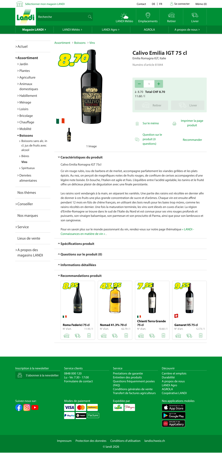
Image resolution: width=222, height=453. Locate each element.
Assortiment (27, 57)
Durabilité (168, 377)
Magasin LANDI (33, 30)
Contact (141, 4)
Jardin (23, 64)
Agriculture (27, 77)
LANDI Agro (109, 30)
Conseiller (25, 203)
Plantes (24, 70)
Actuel (22, 46)
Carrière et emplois (174, 373)
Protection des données (90, 441)
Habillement (28, 95)
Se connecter (181, 3)
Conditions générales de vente (133, 389)
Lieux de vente (28, 238)
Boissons (26, 135)
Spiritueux (28, 168)
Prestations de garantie (128, 373)
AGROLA (149, 30)
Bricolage (26, 115)
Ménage (25, 102)
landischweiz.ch (154, 441)
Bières (25, 156)
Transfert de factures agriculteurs (134, 393)
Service (23, 226)
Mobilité (25, 128)
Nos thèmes (26, 192)
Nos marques (27, 215)
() (201, 4)
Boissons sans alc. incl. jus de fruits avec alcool (34, 145)
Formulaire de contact (78, 381)
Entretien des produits (127, 377)
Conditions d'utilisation (125, 441)
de (153, 4)
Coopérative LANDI (174, 393)
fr (160, 4)
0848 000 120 (73, 373)
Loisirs (23, 109)
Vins (24, 162)
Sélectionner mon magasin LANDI (45, 4)
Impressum (64, 441)
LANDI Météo (71, 30)
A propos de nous (186, 30)
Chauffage (26, 122)
